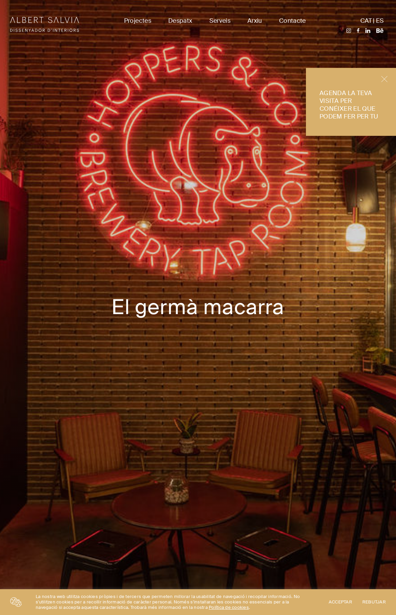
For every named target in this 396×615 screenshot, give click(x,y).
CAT (366, 20)
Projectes (137, 21)
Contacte (292, 21)
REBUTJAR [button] (374, 602)
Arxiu (254, 21)
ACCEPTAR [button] (340, 602)
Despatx (180, 21)
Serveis (220, 21)
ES (380, 20)
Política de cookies (229, 607)
